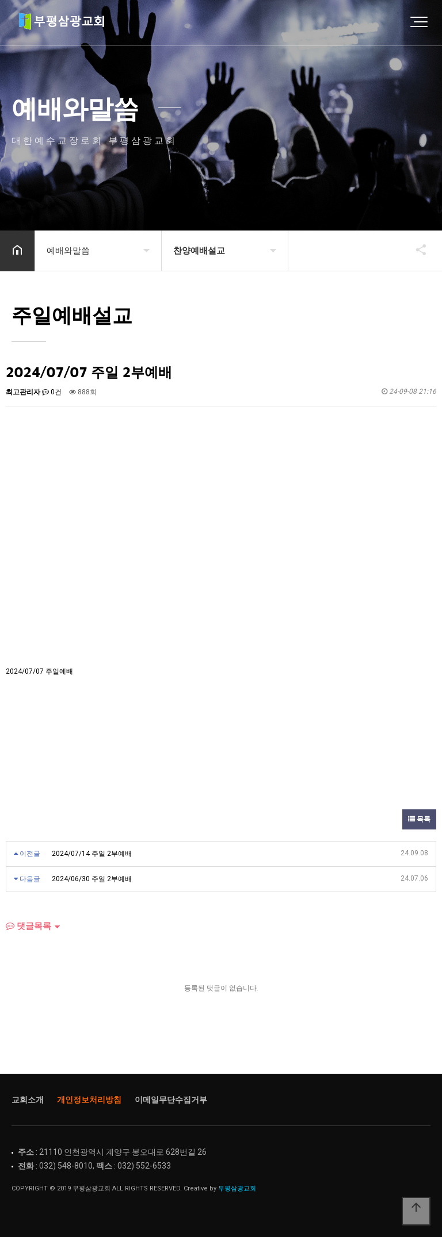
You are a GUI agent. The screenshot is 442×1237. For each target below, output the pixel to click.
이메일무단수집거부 (171, 1099)
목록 (419, 819)
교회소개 (28, 1099)
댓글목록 (28, 926)
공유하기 (415, 249)
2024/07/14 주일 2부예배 (92, 854)
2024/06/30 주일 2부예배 (92, 879)
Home (66, 23)
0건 (52, 392)
